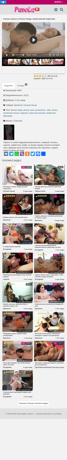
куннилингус (40, 110)
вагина (26, 110)
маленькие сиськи (11, 113)
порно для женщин (37, 113)
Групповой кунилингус (43, 366)
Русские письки (30, 105)
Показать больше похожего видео (33, 405)
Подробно (8, 86)
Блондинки (7, 249)
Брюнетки (18, 105)
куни (32, 110)
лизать (55, 110)
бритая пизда (16, 110)
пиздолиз (24, 113)
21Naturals (17, 121)
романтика (51, 113)
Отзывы (22, 85)
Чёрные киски (40, 191)
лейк (49, 110)
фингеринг (7, 116)
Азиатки (6, 279)
